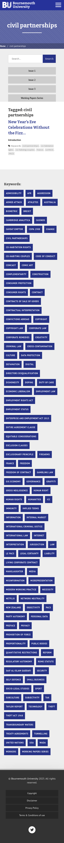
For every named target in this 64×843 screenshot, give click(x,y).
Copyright (32, 793)
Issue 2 (31, 79)
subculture (12, 697)
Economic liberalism (18, 391)
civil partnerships (30, 146)
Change (50, 229)
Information (13, 517)
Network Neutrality (33, 598)
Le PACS (49, 150)
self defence (13, 679)
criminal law (13, 346)
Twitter (32, 830)
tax (47, 697)
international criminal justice (24, 526)
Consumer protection (19, 283)
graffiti (51, 481)
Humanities (34, 499)
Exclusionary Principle (19, 454)
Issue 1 (31, 70)
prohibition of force (18, 634)
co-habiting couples (25, 150)
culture (10, 355)
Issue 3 (31, 88)
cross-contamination (39, 346)
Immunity (11, 508)
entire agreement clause (20, 427)
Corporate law (37, 328)
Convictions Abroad (17, 319)
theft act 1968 (14, 715)
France (40, 150)
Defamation (13, 364)
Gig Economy (13, 481)
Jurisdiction (37, 544)
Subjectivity (32, 697)
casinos (40, 220)
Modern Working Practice (21, 589)
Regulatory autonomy (19, 661)
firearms (44, 454)
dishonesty (12, 382)
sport (38, 688)
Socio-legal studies (17, 688)
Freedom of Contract (18, 472)
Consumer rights (16, 292)
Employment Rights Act (19, 400)
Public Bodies (39, 643)
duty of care (46, 382)
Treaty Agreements (17, 733)
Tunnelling (40, 733)
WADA (43, 742)
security (42, 670)
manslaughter (14, 571)
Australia (50, 202)
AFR (29, 193)
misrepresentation (41, 580)
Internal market (36, 517)
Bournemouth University (18, 5)
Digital (30, 364)
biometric (12, 211)
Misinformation (15, 580)
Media (32, 571)
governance (33, 481)
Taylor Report (14, 706)
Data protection (30, 355)
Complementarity (16, 274)
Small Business (36, 679)
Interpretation (15, 544)
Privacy (25, 625)
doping (29, 382)
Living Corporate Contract (22, 562)
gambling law (45, 472)
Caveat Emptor (14, 229)
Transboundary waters (19, 724)
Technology (36, 706)
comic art (27, 265)
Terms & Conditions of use (32, 815)
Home (3, 46)
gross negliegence (17, 490)
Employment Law (45, 391)
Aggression (44, 193)
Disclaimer (32, 800)
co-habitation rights (18, 247)
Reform (47, 652)
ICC (48, 499)
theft (51, 706)
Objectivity (33, 607)
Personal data (39, 616)
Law (52, 544)
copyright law (14, 328)
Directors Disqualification (22, 373)
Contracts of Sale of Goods (22, 301)
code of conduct (45, 256)
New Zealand (13, 607)
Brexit (27, 211)
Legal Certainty (29, 553)
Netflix (10, 598)
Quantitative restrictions (21, 652)
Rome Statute (46, 661)
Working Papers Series (32, 98)
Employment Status (17, 409)
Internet (39, 535)
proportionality (16, 643)
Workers (11, 751)
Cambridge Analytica (18, 220)
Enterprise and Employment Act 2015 (27, 418)
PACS (11, 153)
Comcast (11, 265)
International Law (17, 535)
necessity (47, 589)
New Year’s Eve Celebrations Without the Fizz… (28, 127)
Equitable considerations (21, 436)
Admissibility (14, 193)
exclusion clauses (17, 445)
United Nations (15, 742)
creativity (41, 337)
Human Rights (14, 499)
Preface (10, 625)
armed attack (14, 202)
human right (41, 490)
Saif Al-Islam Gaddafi (18, 670)
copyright (41, 319)
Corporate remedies (18, 337)
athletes (33, 202)
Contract (37, 292)
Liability (50, 553)
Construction (40, 274)
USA (32, 742)
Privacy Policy (32, 807)
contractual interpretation (23, 310)
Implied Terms (31, 508)
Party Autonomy (15, 616)
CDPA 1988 (34, 229)
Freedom (25, 463)
